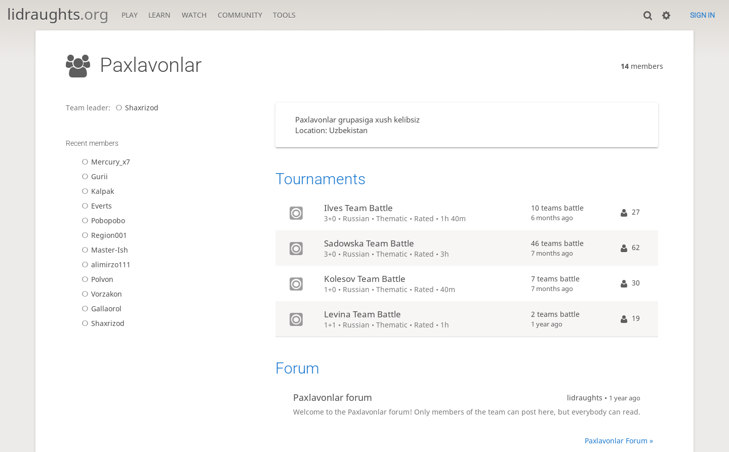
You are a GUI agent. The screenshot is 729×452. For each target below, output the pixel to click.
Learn (159, 15)
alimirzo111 (104, 264)
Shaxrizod (135, 107)
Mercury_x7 (104, 162)
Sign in (702, 15)
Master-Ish (103, 250)
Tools (284, 15)
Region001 (102, 235)
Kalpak (96, 191)
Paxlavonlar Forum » (619, 440)
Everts (95, 206)
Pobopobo (101, 220)
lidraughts (57, 14)
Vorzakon (100, 294)
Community (240, 15)
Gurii (93, 176)
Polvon (95, 279)
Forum (297, 368)
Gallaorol (100, 308)
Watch (194, 15)
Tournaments (320, 179)
